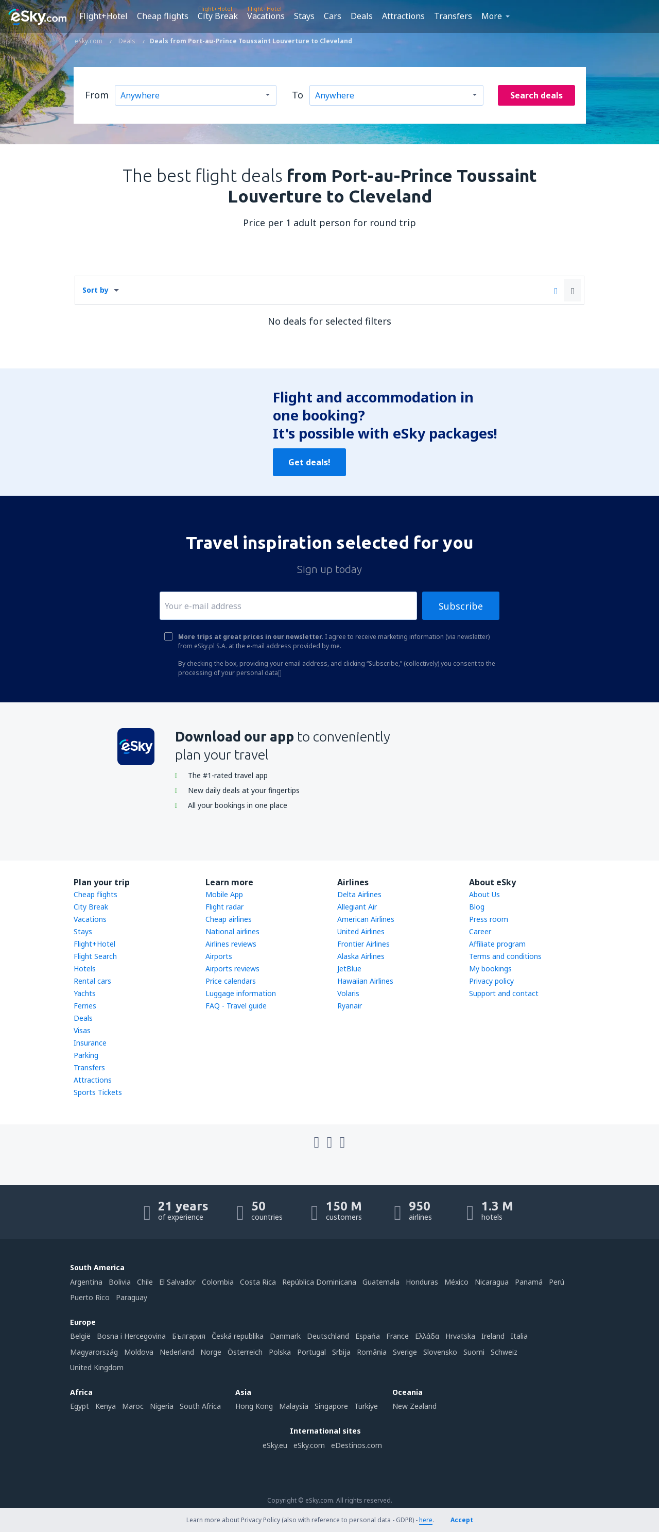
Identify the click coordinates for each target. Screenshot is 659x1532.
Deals (362, 16)
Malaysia (293, 1406)
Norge (210, 1352)
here (425, 1520)
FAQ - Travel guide (236, 1006)
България (188, 1336)
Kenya (105, 1406)
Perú (556, 1282)
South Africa (200, 1406)
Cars (332, 16)
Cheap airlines (228, 919)
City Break (218, 16)
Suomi (473, 1352)
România (372, 1352)
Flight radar (224, 907)
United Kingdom (97, 1367)
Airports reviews (232, 968)
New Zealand (414, 1406)
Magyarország (94, 1352)
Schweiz (504, 1352)
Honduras (422, 1282)
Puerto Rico (90, 1297)
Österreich (245, 1352)
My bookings (490, 968)
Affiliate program (497, 944)
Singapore (331, 1406)
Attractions (403, 16)
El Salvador (177, 1282)
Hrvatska (460, 1336)
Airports (218, 956)
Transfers (453, 16)
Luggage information (240, 993)
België (80, 1336)
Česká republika (238, 1336)
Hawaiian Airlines (365, 981)
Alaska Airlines (361, 956)
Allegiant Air (357, 907)
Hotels (85, 968)
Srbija (341, 1352)
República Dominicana (319, 1282)
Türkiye (366, 1406)
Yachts (85, 993)
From (97, 95)
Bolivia (120, 1282)
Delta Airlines (359, 894)
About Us (484, 894)
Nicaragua (492, 1282)
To (297, 95)
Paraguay (131, 1297)
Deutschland (328, 1336)
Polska (280, 1352)
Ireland (493, 1336)
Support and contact (504, 993)
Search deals (536, 95)
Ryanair (349, 1006)
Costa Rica (258, 1282)
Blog (476, 907)
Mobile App (224, 894)
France (397, 1336)
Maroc (133, 1406)
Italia (519, 1336)
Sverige (405, 1352)
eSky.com (309, 1445)
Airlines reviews (230, 944)
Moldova (138, 1352)
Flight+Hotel (103, 16)
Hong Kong (254, 1406)
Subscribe (461, 606)
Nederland (177, 1352)
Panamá (529, 1282)
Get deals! (309, 462)
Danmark (285, 1336)
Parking (86, 1055)
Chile (145, 1282)
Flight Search (95, 956)
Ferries (85, 1006)
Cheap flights (162, 16)
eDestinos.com (356, 1445)
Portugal (311, 1352)
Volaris (348, 993)
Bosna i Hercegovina (131, 1336)
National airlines (232, 931)
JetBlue (349, 968)
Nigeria (162, 1406)
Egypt (79, 1406)
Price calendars (230, 981)
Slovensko (440, 1352)
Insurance (90, 1043)
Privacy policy (491, 981)
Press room (488, 919)
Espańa (367, 1336)
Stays (304, 16)
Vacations (266, 16)
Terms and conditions (505, 956)
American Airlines (365, 919)
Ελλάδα (427, 1336)
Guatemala (381, 1282)
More (491, 16)
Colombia (218, 1282)
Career (480, 931)
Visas (82, 1030)
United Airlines (361, 931)
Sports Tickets (98, 1092)
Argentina (86, 1282)
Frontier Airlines (363, 944)
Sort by (95, 290)
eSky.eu (275, 1445)
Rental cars (92, 981)
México (456, 1282)
